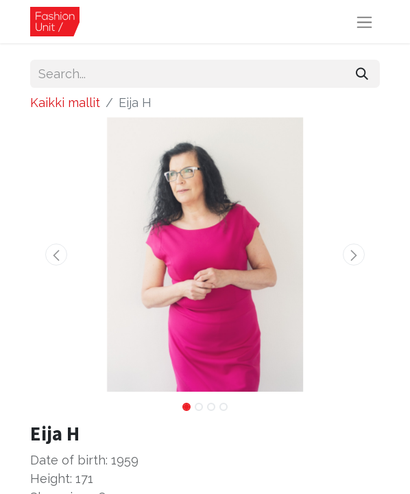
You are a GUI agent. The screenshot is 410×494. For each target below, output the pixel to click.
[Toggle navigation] (364, 21)
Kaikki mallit (65, 102)
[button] (56, 254)
